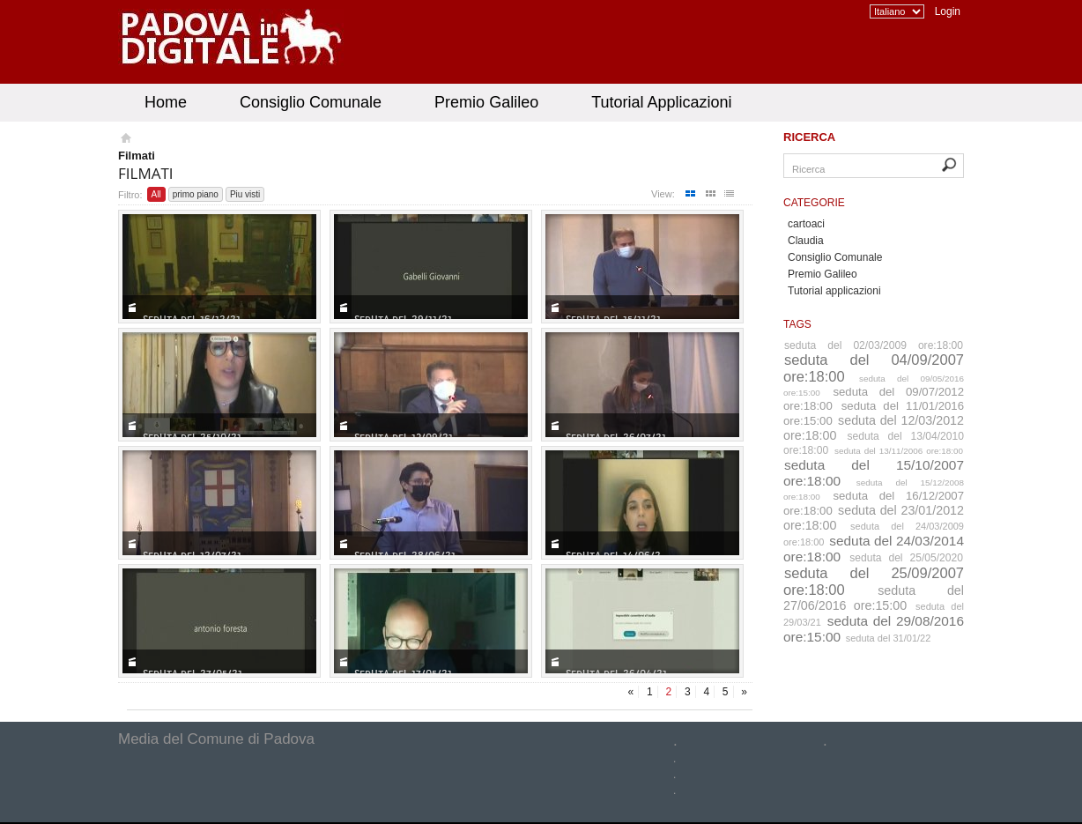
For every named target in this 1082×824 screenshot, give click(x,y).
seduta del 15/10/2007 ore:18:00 (873, 472)
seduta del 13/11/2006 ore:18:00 (898, 451)
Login (947, 11)
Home (166, 102)
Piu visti (245, 194)
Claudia (806, 240)
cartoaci (806, 224)
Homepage (124, 140)
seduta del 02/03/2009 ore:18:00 (873, 345)
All (156, 194)
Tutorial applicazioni (834, 291)
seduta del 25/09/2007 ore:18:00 (873, 581)
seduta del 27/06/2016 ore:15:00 (873, 597)
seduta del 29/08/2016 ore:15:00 (873, 628)
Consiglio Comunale (311, 102)
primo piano (196, 194)
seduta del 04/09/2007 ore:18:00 (873, 368)
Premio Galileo (486, 102)
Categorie (814, 203)
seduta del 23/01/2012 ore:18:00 (873, 517)
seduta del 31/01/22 (888, 638)
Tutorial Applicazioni (661, 102)
